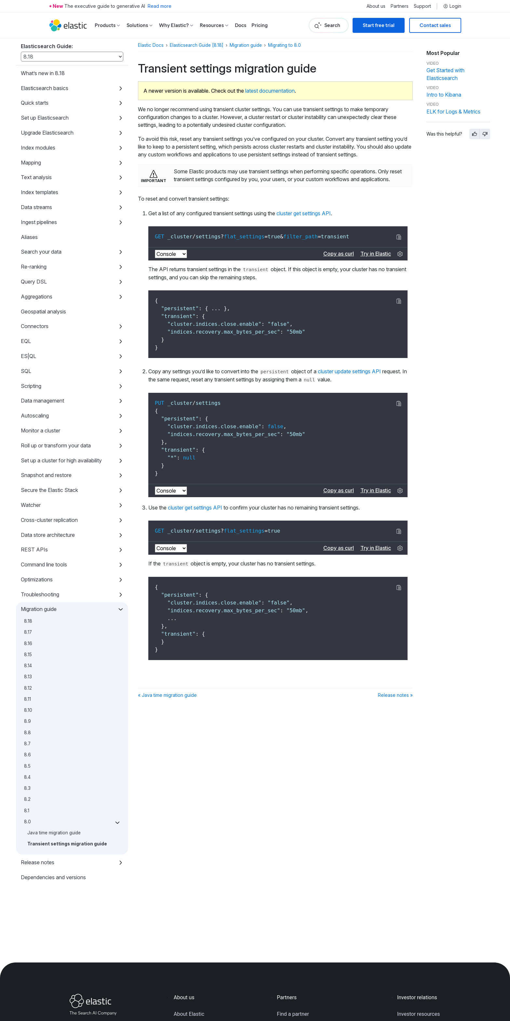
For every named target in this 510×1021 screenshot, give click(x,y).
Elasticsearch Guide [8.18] (196, 45)
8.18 (28, 621)
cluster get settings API (303, 213)
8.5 (27, 766)
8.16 (28, 643)
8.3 (27, 788)
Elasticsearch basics (44, 88)
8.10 (28, 710)
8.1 (26, 810)
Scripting (31, 386)
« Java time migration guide (167, 695)
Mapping (31, 162)
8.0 (27, 821)
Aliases (29, 237)
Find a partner (293, 1014)
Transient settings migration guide (67, 843)
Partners (400, 6)
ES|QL (28, 356)
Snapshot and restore (46, 475)
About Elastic (189, 1014)
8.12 (28, 688)
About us (376, 6)
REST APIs (34, 549)
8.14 (28, 665)
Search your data (41, 251)
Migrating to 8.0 (284, 45)
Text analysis (36, 177)
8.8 (27, 732)
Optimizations (37, 579)
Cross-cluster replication (49, 520)
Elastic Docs (151, 45)
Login (452, 6)
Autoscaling (35, 415)
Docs (240, 25)
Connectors (34, 326)
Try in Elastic (375, 253)
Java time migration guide (54, 832)
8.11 (27, 699)
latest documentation (270, 90)
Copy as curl (338, 253)
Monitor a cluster (40, 430)
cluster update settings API (349, 371)
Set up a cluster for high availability (61, 460)
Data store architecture (48, 535)
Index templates (39, 192)
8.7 (27, 743)
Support (422, 6)
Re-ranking (34, 266)
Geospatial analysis (43, 311)
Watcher (31, 505)
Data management (42, 400)
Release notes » (395, 695)
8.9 (27, 721)
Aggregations (36, 296)
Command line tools (44, 564)
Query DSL (34, 281)
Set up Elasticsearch (45, 117)
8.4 (27, 777)
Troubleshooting (40, 594)
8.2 (27, 799)
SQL (26, 371)
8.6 (27, 754)
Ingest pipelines (39, 222)
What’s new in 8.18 (43, 73)
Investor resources (418, 1014)
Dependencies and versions (53, 877)
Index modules (38, 147)
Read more (159, 6)
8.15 (28, 654)
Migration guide (39, 609)
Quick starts (34, 102)
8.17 (28, 632)
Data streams (36, 207)
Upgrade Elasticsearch (47, 132)
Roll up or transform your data (56, 445)
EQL (26, 341)
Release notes (37, 862)
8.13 (28, 676)
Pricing (259, 25)
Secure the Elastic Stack (49, 490)
